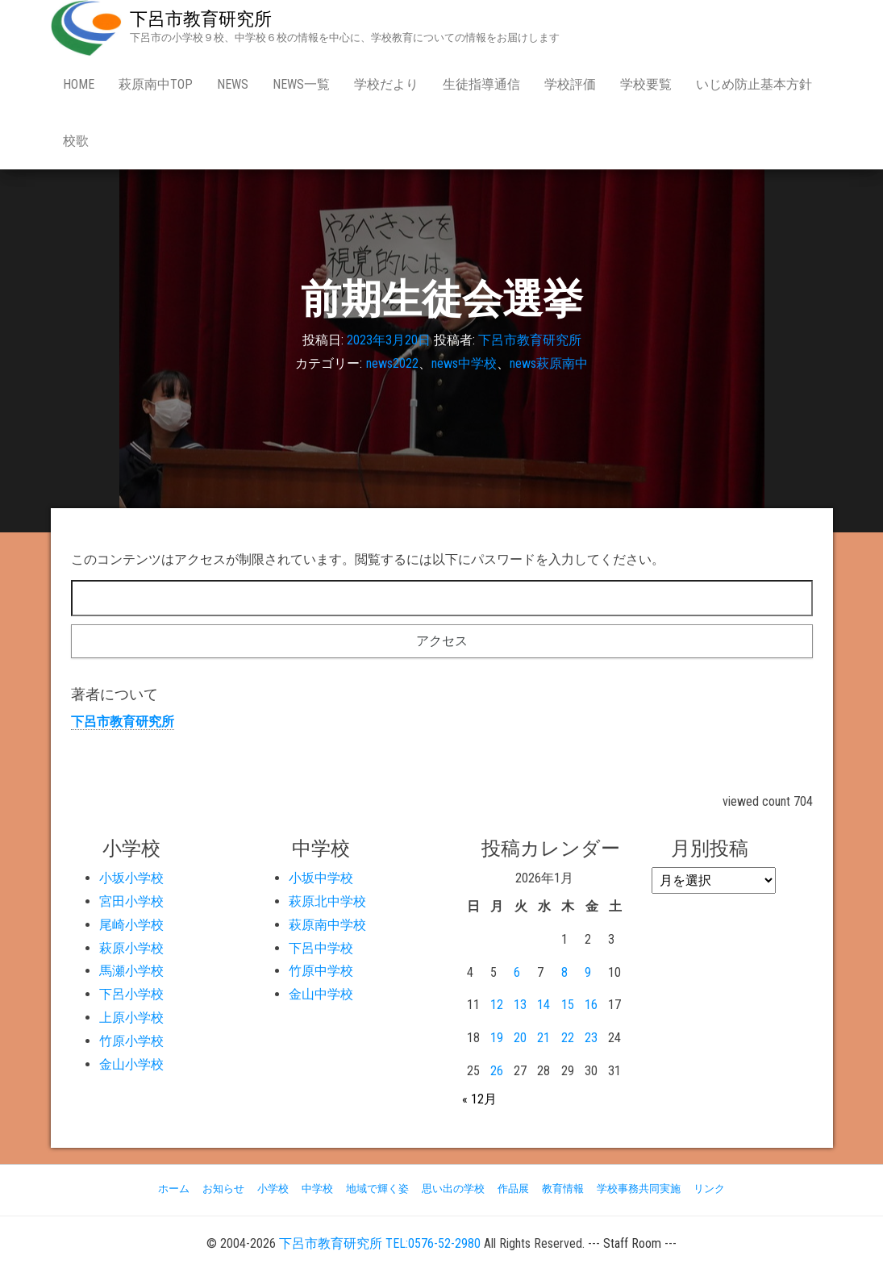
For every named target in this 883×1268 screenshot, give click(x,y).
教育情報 (563, 1188)
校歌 (76, 140)
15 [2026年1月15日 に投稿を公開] (567, 1004)
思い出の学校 (453, 1188)
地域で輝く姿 (377, 1188)
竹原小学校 (131, 1041)
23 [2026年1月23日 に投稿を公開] (591, 1037)
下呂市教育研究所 (201, 19)
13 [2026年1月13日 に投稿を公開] (520, 1004)
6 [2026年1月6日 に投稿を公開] (517, 972)
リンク (709, 1188)
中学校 (317, 1188)
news (232, 84)
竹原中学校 (321, 970)
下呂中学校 (321, 948)
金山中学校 (321, 994)
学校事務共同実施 (639, 1188)
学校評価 (570, 84)
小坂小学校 (131, 878)
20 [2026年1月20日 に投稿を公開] (520, 1037)
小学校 (273, 1188)
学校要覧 (646, 84)
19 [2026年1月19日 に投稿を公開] (496, 1037)
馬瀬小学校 (131, 970)
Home (78, 84)
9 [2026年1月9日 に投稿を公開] (588, 972)
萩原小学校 (131, 948)
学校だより (386, 84)
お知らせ (223, 1188)
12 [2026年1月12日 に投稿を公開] (496, 1004)
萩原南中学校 (327, 924)
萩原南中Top (156, 84)
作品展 (513, 1188)
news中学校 (464, 363)
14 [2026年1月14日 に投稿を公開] (543, 1004)
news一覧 (301, 84)
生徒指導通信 (481, 84)
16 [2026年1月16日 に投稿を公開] (591, 1004)
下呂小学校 (131, 994)
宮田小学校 (131, 901)
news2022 (392, 363)
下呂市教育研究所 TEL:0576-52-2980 (380, 1243)
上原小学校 (131, 1017)
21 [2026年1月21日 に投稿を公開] (543, 1037)
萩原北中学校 (327, 901)
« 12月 (479, 1099)
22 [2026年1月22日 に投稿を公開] (567, 1037)
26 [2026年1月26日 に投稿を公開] (496, 1070)
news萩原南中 (549, 363)
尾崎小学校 (131, 924)
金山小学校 (131, 1064)
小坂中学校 (321, 878)
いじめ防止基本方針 (754, 84)
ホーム (174, 1188)
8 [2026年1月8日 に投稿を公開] (564, 972)
